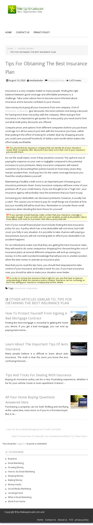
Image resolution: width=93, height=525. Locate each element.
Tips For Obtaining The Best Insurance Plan (33, 52)
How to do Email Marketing (21, 471)
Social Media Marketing (19, 488)
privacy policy (42, 32)
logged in (21, 443)
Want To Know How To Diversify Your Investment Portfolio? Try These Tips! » (50, 436)
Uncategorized (15, 492)
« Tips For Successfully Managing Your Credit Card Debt (33, 429)
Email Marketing (16, 463)
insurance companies (16, 110)
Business (12, 458)
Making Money (15, 480)
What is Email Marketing (19, 497)
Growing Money (16, 467)
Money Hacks (14, 484)
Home (8, 32)
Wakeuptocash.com (30, 512)
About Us (62, 519)
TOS (71, 519)
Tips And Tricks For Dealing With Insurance (38, 375)
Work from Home (16, 501)
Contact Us (22, 32)
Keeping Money (26, 48)
